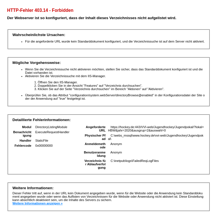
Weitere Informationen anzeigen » (37, 203)
